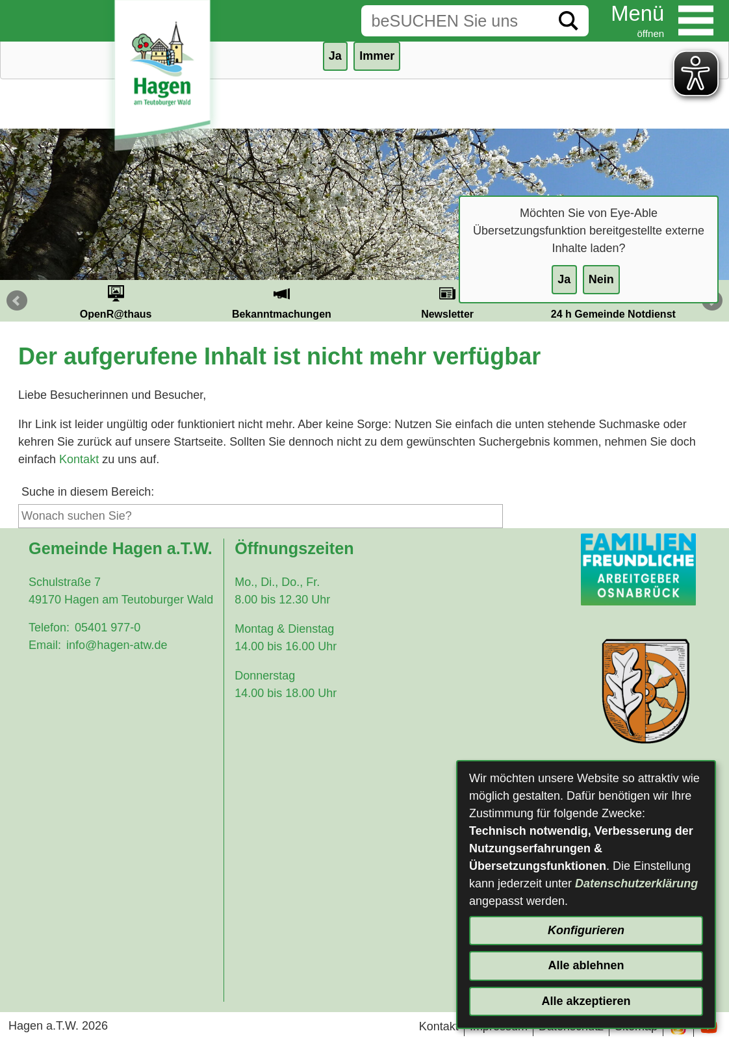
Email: (45, 645)
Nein (601, 279)
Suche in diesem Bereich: (87, 491)
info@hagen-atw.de (116, 645)
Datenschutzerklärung (636, 883)
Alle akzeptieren (585, 1001)
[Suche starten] (568, 20)
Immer (376, 55)
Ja (563, 279)
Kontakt (79, 459)
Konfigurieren (586, 930)
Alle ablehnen (586, 965)
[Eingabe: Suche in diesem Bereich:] (454, 20)
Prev (16, 300)
